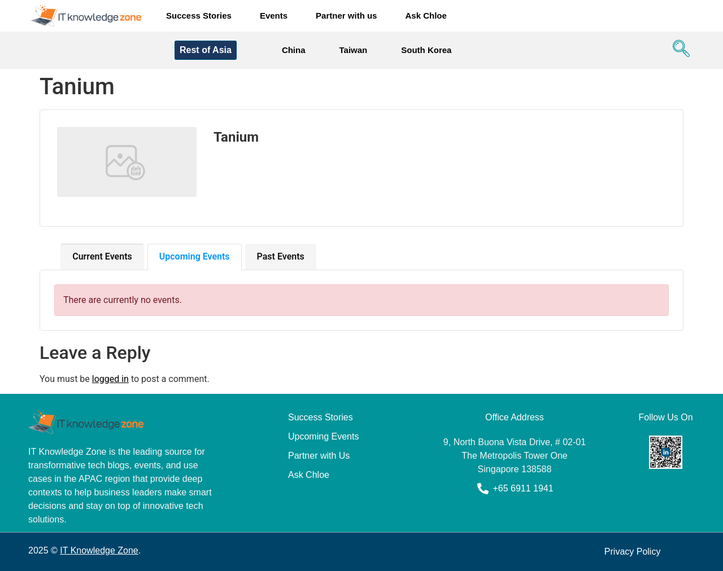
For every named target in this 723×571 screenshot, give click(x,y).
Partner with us (346, 15)
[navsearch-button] (678, 50)
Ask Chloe (425, 15)
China (294, 50)
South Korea (426, 50)
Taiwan (353, 50)
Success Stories (199, 15)
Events (274, 15)
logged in (110, 379)
